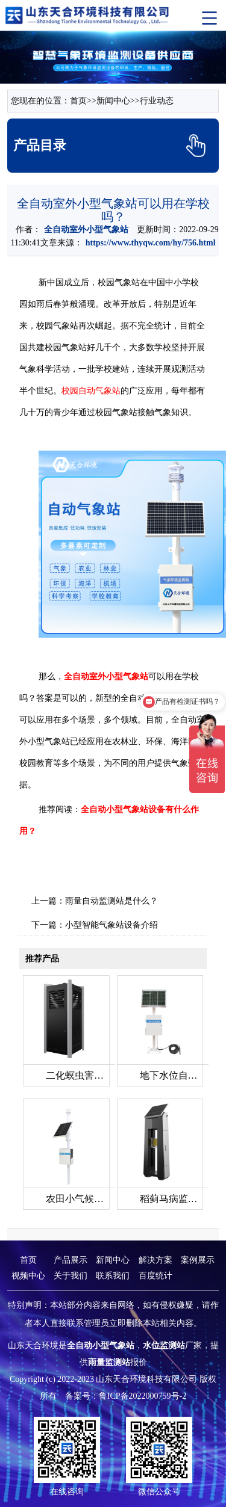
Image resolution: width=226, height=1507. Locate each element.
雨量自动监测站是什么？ (111, 900)
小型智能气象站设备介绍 (111, 924)
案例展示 (198, 1260)
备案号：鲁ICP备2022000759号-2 (125, 1396)
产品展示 (70, 1260)
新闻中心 (113, 100)
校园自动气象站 (91, 390)
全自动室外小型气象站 (86, 229)
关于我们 (70, 1275)
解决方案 (155, 1260)
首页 (78, 100)
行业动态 (157, 100)
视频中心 (28, 1275)
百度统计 (155, 1275)
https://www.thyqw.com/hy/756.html (151, 242)
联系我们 (113, 1275)
